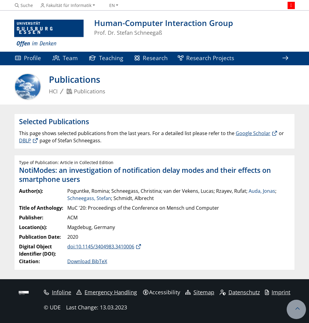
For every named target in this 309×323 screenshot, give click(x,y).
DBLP (25, 140)
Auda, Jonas (262, 191)
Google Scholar (253, 133)
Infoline (57, 292)
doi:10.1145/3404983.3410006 (100, 246)
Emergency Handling (106, 292)
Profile (28, 58)
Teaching (106, 58)
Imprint (277, 292)
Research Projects (206, 58)
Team (65, 58)
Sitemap (199, 292)
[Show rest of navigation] (285, 58)
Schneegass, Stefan (89, 198)
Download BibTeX (87, 261)
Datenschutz (240, 292)
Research (151, 58)
